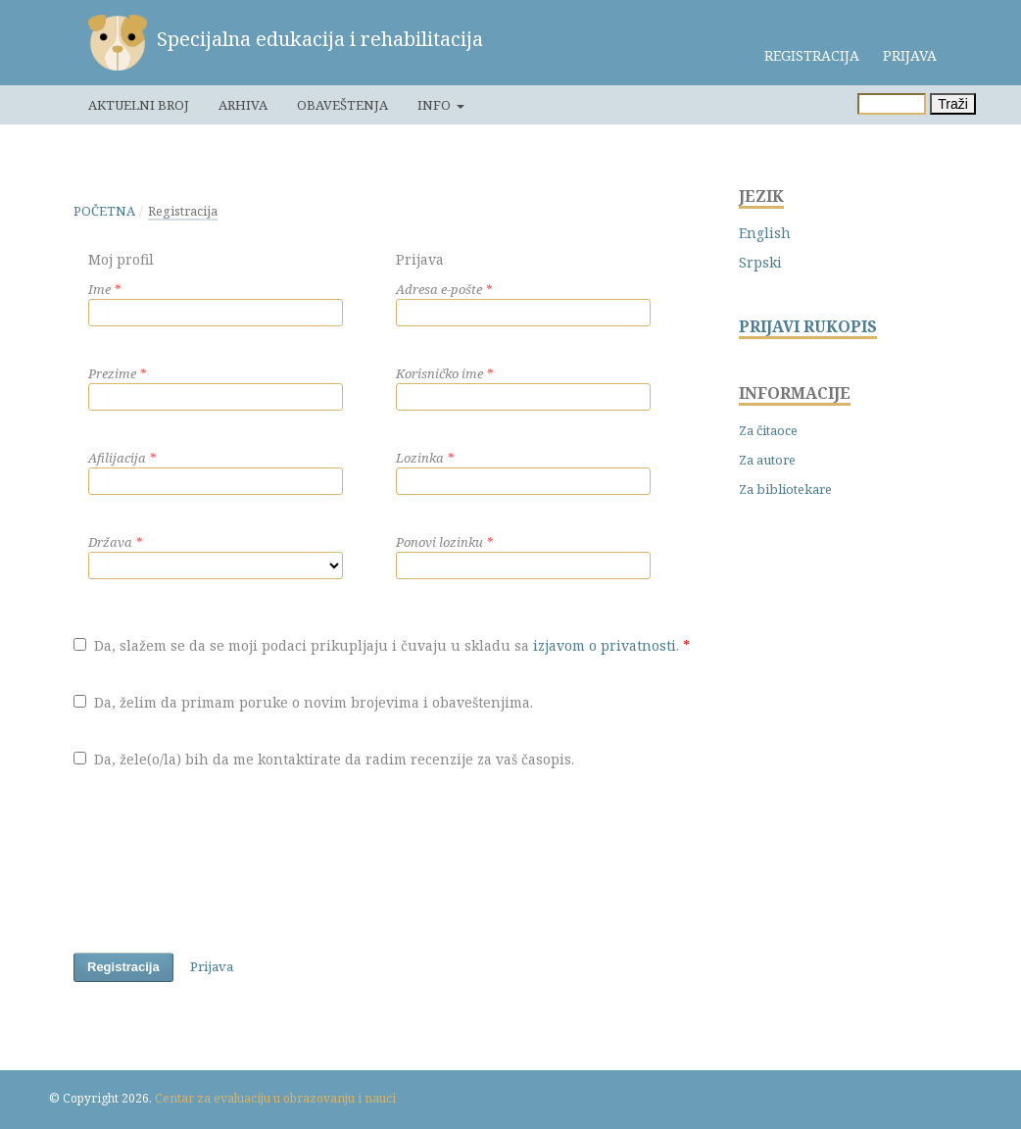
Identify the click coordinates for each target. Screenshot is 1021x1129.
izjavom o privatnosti (604, 645)
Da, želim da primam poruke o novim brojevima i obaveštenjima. (303, 702)
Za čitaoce (768, 430)
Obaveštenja (342, 105)
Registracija (811, 55)
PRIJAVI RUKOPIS (808, 327)
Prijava (910, 55)
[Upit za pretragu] (891, 104)
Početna (104, 211)
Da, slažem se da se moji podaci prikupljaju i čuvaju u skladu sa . (381, 645)
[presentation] (222, 864)
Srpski (760, 262)
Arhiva (243, 105)
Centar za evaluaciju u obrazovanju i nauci (275, 1098)
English (765, 232)
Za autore (767, 459)
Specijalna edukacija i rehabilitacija (320, 38)
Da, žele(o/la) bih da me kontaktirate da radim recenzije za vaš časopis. (323, 759)
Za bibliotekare (785, 489)
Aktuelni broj (138, 105)
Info (435, 105)
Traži (953, 104)
